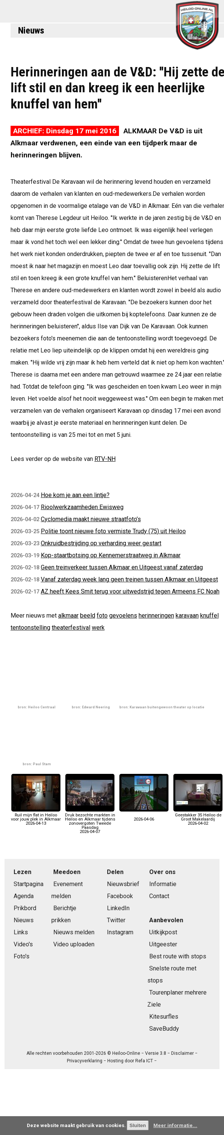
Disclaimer (182, 1053)
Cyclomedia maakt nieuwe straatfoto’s (91, 519)
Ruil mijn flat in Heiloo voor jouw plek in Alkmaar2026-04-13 (36, 817)
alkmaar (68, 615)
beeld (87, 615)
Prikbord (25, 908)
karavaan (187, 615)
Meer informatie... (175, 1125)
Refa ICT (144, 1060)
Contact (159, 896)
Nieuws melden (73, 932)
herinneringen (156, 615)
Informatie (162, 884)
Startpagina (28, 884)
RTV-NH (105, 458)
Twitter (116, 920)
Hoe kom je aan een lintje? (75, 495)
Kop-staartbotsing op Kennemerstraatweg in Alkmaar (111, 555)
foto (102, 615)
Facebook (120, 896)
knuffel (209, 615)
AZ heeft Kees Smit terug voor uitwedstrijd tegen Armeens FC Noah (130, 591)
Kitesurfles (163, 1016)
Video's (23, 944)
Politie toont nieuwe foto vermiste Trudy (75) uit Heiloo (113, 531)
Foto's (21, 956)
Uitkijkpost (163, 932)
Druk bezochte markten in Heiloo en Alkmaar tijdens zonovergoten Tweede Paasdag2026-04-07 (90, 821)
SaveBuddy (164, 1028)
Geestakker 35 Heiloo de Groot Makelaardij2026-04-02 (197, 817)
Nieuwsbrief (123, 884)
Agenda (24, 896)
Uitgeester (163, 944)
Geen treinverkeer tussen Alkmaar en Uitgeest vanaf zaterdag (122, 567)
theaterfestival (71, 627)
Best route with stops (177, 956)
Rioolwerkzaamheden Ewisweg (82, 507)
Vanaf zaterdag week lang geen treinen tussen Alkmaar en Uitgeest (129, 579)
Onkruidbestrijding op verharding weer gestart (101, 543)
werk (98, 627)
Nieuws (31, 30)
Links (21, 932)
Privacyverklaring (84, 1060)
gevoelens (123, 615)
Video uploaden (73, 944)
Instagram (120, 932)
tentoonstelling (30, 627)
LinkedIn (118, 908)
